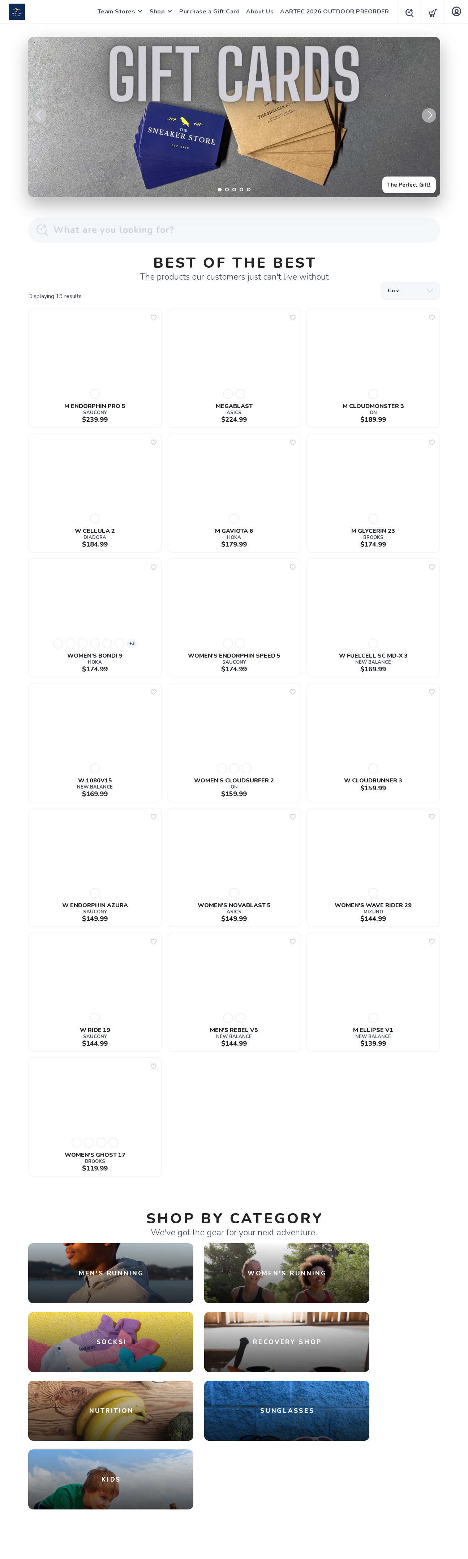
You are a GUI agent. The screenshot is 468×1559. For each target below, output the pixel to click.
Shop (155, 12)
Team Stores (114, 12)
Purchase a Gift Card (207, 12)
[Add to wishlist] (153, 317)
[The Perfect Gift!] (234, 117)
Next (429, 115)
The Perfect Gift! (406, 183)
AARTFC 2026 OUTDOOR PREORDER (332, 12)
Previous (39, 115)
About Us (257, 12)
